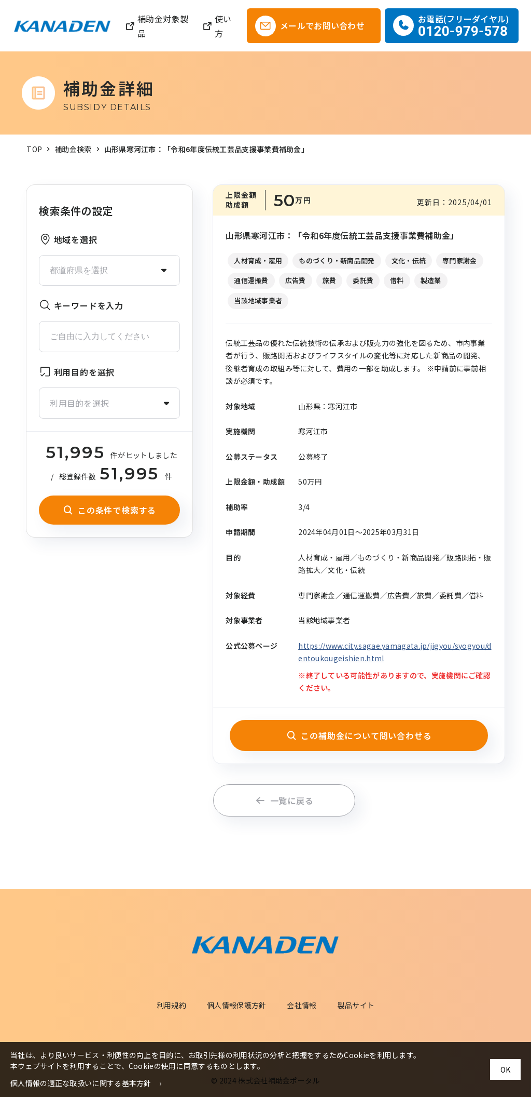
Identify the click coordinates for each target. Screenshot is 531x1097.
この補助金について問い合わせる (359, 735)
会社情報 (301, 1005)
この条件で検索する (109, 510)
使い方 (217, 25)
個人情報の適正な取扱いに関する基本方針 (80, 1083)
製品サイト (356, 1005)
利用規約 (171, 1005)
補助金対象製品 (156, 25)
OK (505, 1069)
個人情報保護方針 (236, 1005)
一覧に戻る (284, 800)
